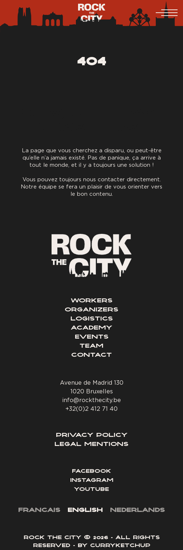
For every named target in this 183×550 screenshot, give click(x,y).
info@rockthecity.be (91, 400)
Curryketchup (120, 546)
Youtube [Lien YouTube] (91, 490)
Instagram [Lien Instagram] (91, 481)
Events (92, 337)
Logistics (91, 319)
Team (91, 346)
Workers (92, 301)
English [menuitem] (85, 510)
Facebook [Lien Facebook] (91, 472)
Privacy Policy (91, 435)
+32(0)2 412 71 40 (91, 408)
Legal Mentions (91, 444)
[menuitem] (39, 511)
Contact (91, 355)
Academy (91, 328)
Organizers (91, 310)
